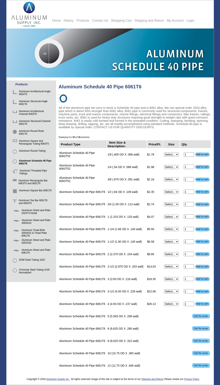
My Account (175, 20)
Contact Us (100, 20)
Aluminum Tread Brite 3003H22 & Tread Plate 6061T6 (29, 232)
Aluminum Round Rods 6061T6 (27, 133)
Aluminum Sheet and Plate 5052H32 (30, 242)
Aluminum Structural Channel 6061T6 (31, 123)
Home (56, 20)
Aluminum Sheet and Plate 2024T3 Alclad (30, 212)
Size (171, 144)
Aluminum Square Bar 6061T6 (31, 192)
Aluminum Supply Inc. (58, 379)
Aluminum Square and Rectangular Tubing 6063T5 (30, 143)
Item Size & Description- (116, 144)
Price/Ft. (155, 144)
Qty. (184, 144)
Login (190, 20)
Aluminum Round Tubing (28, 152)
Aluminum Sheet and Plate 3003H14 (30, 222)
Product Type (70, 144)
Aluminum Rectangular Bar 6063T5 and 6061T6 (29, 182)
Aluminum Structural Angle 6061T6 (29, 103)
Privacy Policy (191, 379)
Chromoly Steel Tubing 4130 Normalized (30, 271)
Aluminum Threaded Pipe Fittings (29, 172)
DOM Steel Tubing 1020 (28, 261)
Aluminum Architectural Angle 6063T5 (31, 93)
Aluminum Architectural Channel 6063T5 (27, 113)
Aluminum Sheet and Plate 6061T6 (30, 252)
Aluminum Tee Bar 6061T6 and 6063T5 (29, 202)
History (69, 20)
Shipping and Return (149, 20)
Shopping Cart (121, 20)
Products (83, 20)
